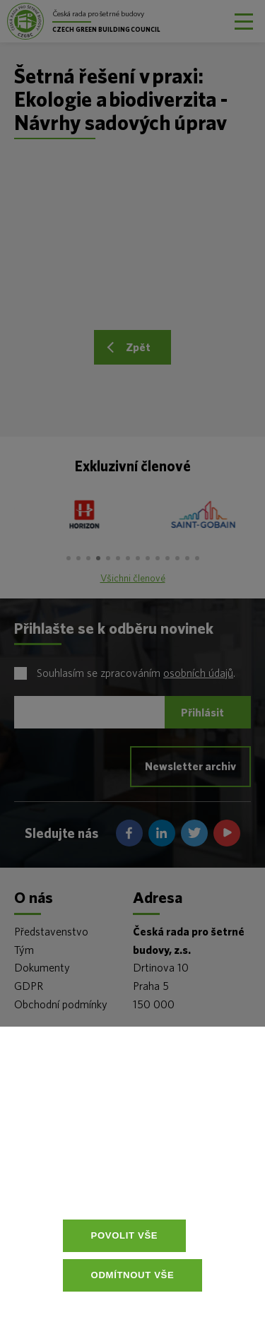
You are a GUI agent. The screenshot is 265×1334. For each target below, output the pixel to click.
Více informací (152, 1186)
